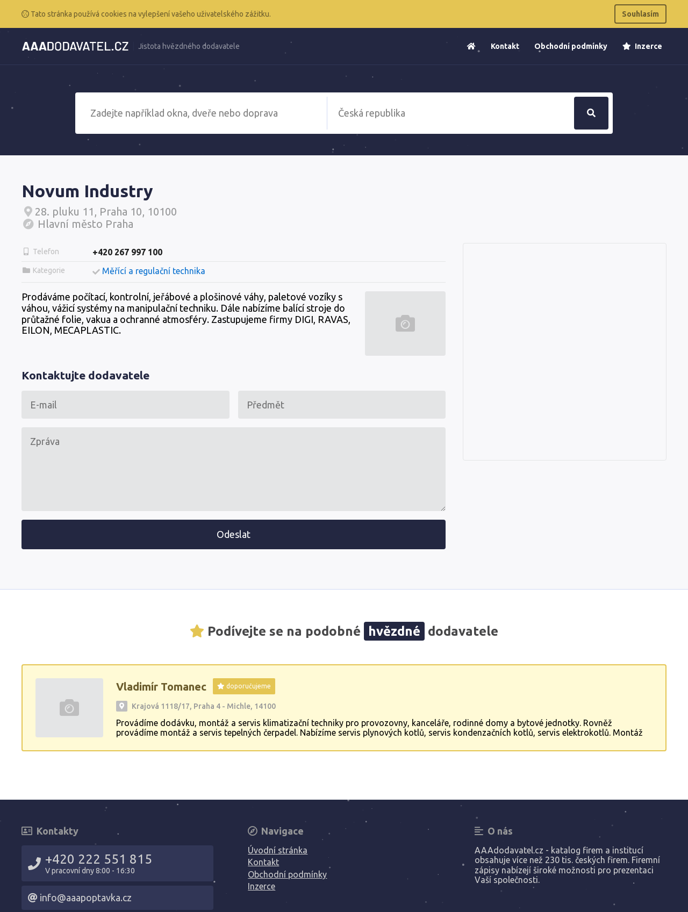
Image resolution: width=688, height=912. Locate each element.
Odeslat (233, 534)
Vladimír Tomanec (161, 686)
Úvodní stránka (277, 850)
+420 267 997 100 (127, 252)
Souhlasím (640, 14)
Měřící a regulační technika (153, 271)
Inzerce (642, 46)
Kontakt (505, 46)
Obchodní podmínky (570, 46)
